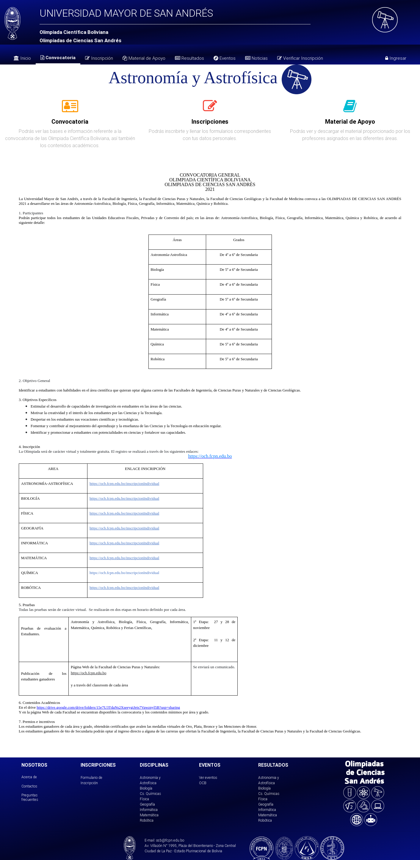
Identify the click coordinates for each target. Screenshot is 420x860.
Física (144, 799)
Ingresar (395, 58)
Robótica (146, 820)
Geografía (147, 804)
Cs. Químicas (150, 793)
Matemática (149, 815)
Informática (149, 809)
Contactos (29, 786)
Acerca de (29, 777)
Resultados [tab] (189, 58)
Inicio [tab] (22, 58)
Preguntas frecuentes (29, 797)
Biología (146, 788)
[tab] (70, 109)
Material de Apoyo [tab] (144, 58)
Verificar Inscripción (300, 58)
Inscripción (99, 58)
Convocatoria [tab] (58, 57)
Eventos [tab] (225, 58)
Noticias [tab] (256, 58)
